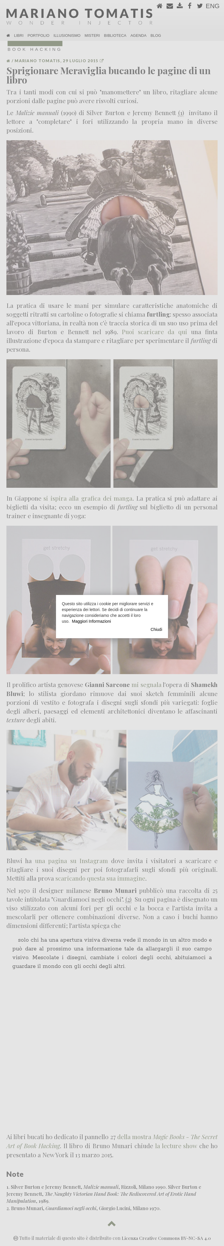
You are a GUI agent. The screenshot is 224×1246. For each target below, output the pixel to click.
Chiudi (156, 629)
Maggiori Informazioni (91, 621)
